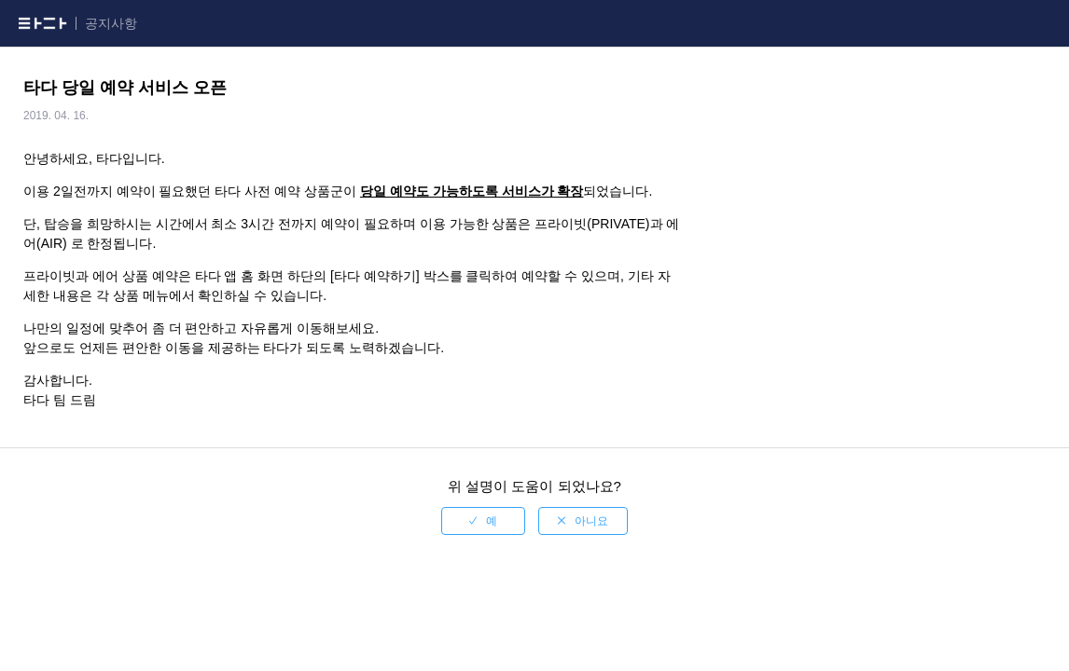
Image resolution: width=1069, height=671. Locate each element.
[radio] (483, 521)
